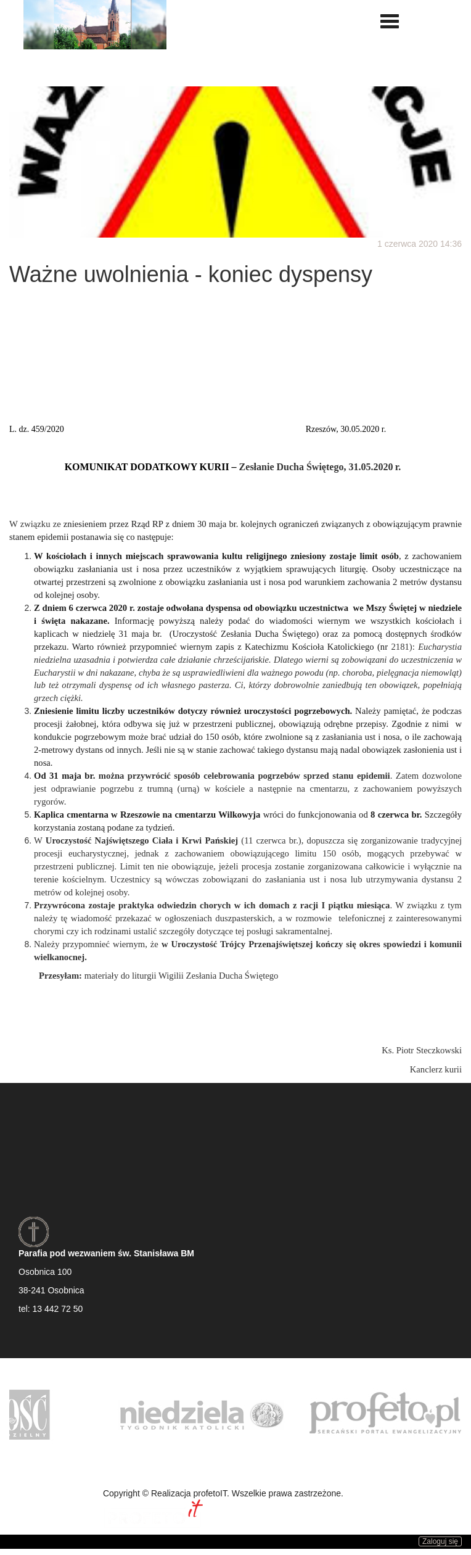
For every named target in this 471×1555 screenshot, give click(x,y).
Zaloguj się (440, 1541)
